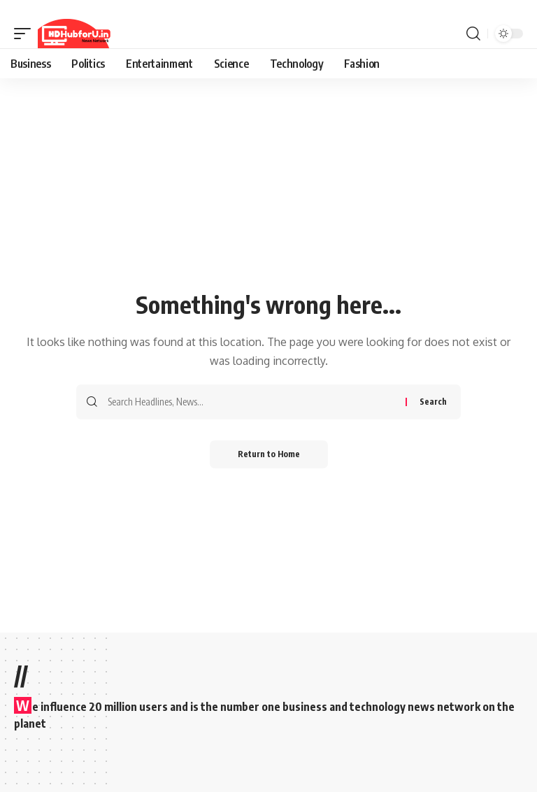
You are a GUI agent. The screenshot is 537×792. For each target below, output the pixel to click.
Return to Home (269, 454)
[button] (26, 33)
